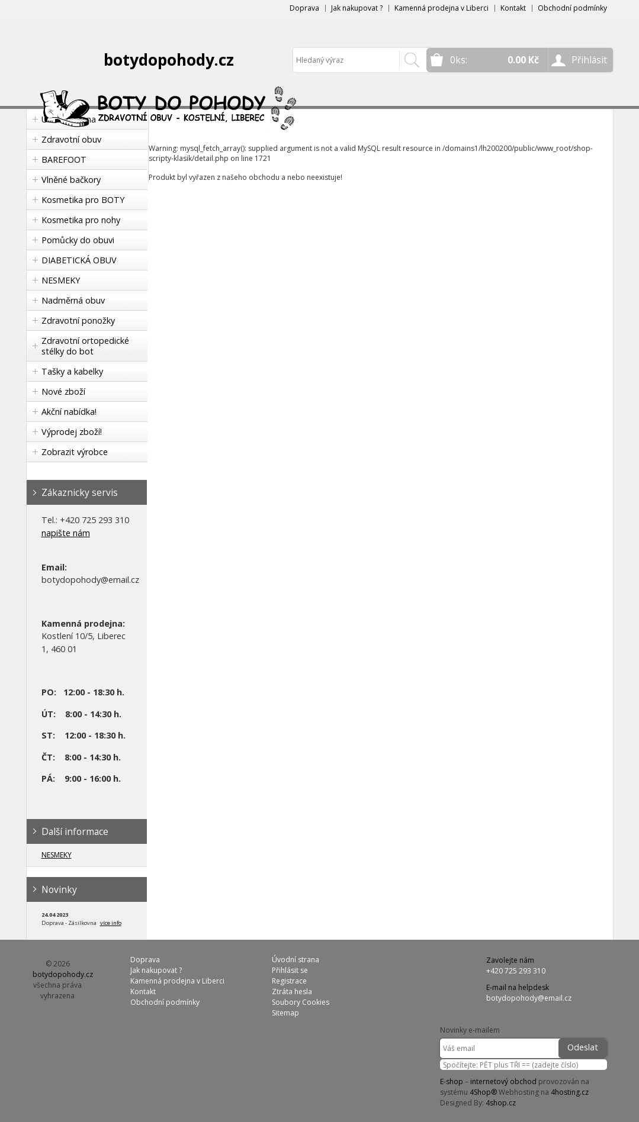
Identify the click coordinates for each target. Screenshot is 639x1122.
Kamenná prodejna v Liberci (441, 8)
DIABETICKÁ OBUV (79, 260)
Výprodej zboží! (71, 431)
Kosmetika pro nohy (80, 219)
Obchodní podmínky (572, 8)
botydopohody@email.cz (528, 998)
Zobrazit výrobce (74, 451)
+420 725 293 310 (515, 971)
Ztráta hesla (292, 991)
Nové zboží (63, 391)
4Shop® (483, 1092)
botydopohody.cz (169, 59)
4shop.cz (501, 1103)
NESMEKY (60, 280)
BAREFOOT (63, 159)
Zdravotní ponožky (78, 320)
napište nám (65, 533)
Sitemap (285, 1013)
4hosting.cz (570, 1092)
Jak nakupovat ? (357, 8)
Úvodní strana (295, 960)
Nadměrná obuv (73, 300)
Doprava (304, 8)
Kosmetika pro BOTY (82, 199)
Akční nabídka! (69, 411)
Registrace (289, 981)
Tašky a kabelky (72, 371)
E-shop (451, 1081)
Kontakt (513, 8)
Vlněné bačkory (71, 179)
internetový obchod (503, 1081)
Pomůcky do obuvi (77, 240)
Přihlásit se (290, 970)
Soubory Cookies (300, 1002)
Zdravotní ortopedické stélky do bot (85, 346)
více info (110, 923)
